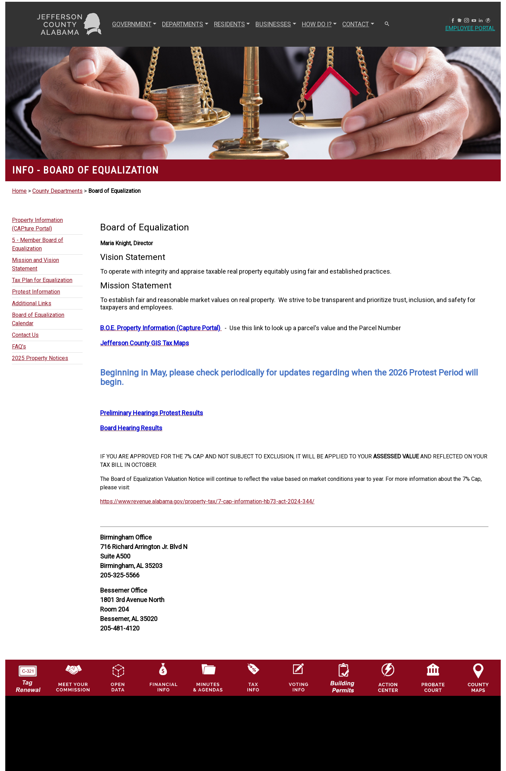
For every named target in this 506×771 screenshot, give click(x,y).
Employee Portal (470, 28)
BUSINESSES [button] (273, 24)
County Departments (57, 191)
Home (19, 191)
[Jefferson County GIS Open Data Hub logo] (118, 677)
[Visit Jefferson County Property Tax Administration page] (253, 677)
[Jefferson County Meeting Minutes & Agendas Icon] (208, 677)
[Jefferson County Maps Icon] (478, 677)
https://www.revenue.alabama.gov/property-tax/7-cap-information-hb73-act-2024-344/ (207, 501)
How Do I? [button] (317, 24)
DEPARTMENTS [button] (182, 24)
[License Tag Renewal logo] (28, 675)
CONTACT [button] (355, 24)
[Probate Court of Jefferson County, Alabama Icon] (433, 677)
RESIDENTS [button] (229, 24)
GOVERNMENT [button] (131, 24)
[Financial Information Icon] (163, 677)
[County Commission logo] (73, 677)
